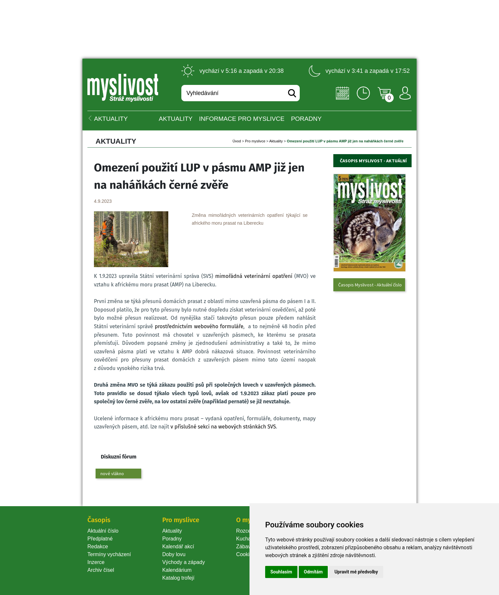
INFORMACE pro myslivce (241, 118)
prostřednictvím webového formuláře (199, 326)
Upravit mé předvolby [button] (356, 571)
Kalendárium (176, 570)
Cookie (245, 554)
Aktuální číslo (102, 531)
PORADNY (306, 118)
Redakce (97, 546)
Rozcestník (249, 531)
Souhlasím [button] (281, 571)
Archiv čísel (100, 570)
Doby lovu (173, 554)
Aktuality (175, 118)
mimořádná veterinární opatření (254, 276)
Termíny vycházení (109, 554)
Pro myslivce (255, 141)
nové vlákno (112, 473)
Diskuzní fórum (118, 457)
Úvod (237, 141)
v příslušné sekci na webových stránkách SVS (223, 427)
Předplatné (100, 538)
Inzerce (95, 562)
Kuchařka (247, 538)
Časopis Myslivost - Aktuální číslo (370, 285)
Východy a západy (183, 562)
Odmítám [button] (313, 571)
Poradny (172, 538)
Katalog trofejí (178, 578)
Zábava (244, 546)
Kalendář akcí (178, 546)
